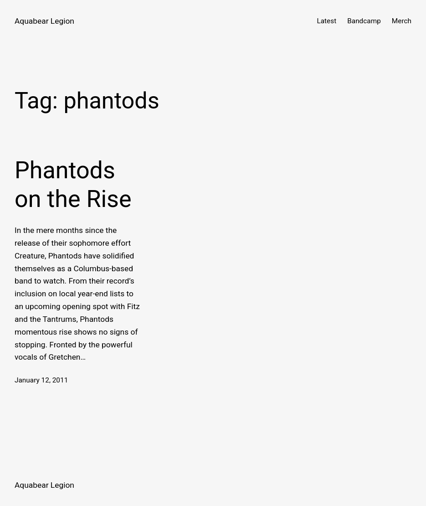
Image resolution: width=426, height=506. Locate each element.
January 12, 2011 (41, 380)
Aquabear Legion (44, 21)
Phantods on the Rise (73, 184)
